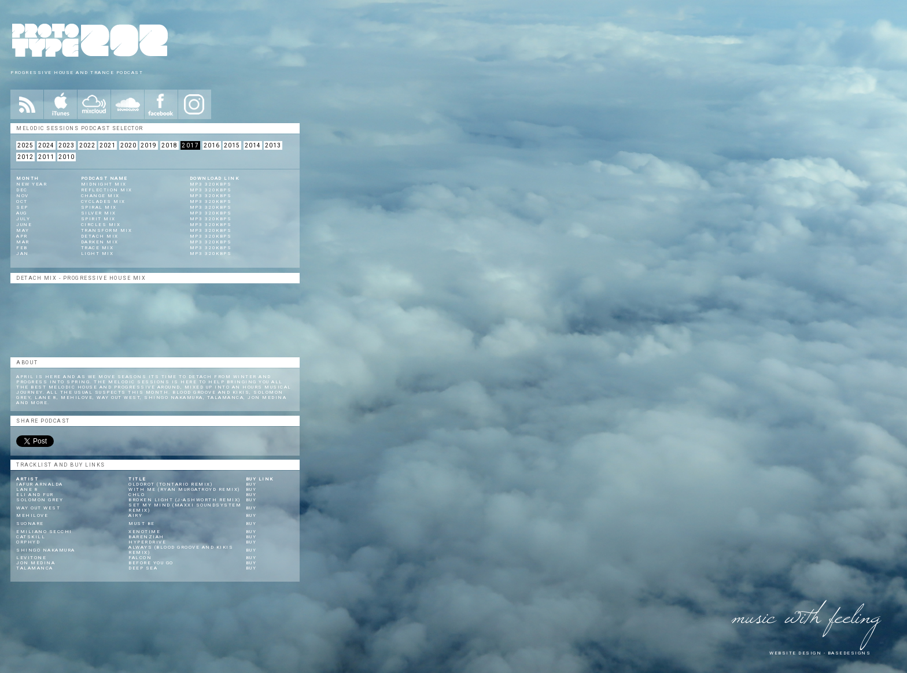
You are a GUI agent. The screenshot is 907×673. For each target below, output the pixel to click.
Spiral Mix (99, 207)
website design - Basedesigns (820, 653)
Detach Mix (100, 236)
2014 (253, 145)
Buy (251, 484)
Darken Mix (100, 242)
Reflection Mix (106, 190)
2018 (169, 145)
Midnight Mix (104, 184)
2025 (25, 145)
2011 (46, 157)
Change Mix (100, 195)
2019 (149, 145)
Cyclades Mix (103, 201)
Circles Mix (101, 224)
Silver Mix (98, 213)
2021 (107, 145)
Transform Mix (106, 230)
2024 (46, 145)
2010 (66, 157)
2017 (190, 145)
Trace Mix (97, 247)
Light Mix (97, 253)
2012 (25, 157)
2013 (273, 145)
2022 (87, 145)
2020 (128, 145)
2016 (212, 145)
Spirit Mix (98, 218)
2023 (66, 145)
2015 (232, 145)
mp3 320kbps (211, 184)
